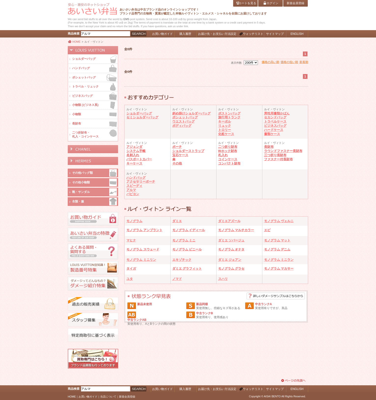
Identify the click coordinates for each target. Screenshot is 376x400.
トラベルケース (275, 121)
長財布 (269, 147)
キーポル (224, 121)
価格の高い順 (270, 62)
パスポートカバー (139, 159)
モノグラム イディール (188, 230)
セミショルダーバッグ (142, 117)
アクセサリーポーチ (140, 181)
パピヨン (132, 194)
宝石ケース (180, 155)
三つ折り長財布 (275, 155)
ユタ (129, 279)
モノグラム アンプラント (144, 230)
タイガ (131, 268)
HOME (76, 41)
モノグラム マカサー (279, 268)
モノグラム (134, 221)
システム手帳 (136, 151)
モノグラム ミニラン (279, 260)
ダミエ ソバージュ (231, 240)
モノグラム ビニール (187, 249)
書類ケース (272, 134)
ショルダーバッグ (139, 113)
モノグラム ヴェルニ (279, 221)
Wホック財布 (227, 151)
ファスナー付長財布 (278, 159)
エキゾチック (181, 260)
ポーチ (177, 147)
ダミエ (177, 221)
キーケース (134, 163)
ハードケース (273, 130)
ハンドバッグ (136, 177)
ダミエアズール (229, 221)
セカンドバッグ (275, 117)
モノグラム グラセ (231, 268)
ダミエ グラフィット (187, 268)
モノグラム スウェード (142, 249)
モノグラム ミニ (184, 240)
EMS (126, 19)
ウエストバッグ (183, 121)
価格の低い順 (289, 62)
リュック (224, 125)
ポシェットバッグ (185, 117)
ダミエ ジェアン (230, 260)
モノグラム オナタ (231, 249)
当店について (108, 396)
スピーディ (134, 186)
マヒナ (131, 240)
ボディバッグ (181, 125)
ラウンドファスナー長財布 (283, 151)
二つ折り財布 (227, 147)
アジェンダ (134, 147)
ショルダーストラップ (188, 151)
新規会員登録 (127, 396)
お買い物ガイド (88, 396)
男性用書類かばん (277, 113)
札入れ (223, 155)
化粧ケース (226, 134)
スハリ (223, 279)
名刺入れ (132, 155)
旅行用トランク (229, 117)
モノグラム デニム (277, 249)
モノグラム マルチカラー (236, 230)
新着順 (303, 62)
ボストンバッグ (229, 113)
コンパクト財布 (229, 163)
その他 (177, 163)
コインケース (227, 159)
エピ (267, 230)
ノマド (177, 279)
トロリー (224, 130)
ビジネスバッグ (275, 125)
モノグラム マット (277, 240)
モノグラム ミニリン (141, 260)
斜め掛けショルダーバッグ (191, 113)
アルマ (131, 190)
